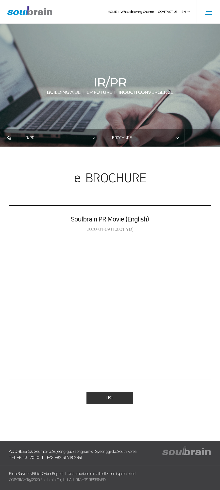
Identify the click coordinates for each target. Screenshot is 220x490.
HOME (116, 12)
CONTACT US (168, 12)
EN (184, 12)
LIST (109, 398)
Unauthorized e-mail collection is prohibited (101, 473)
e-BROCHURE (120, 138)
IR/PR (29, 138)
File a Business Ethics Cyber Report (36, 473)
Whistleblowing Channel (140, 12)
